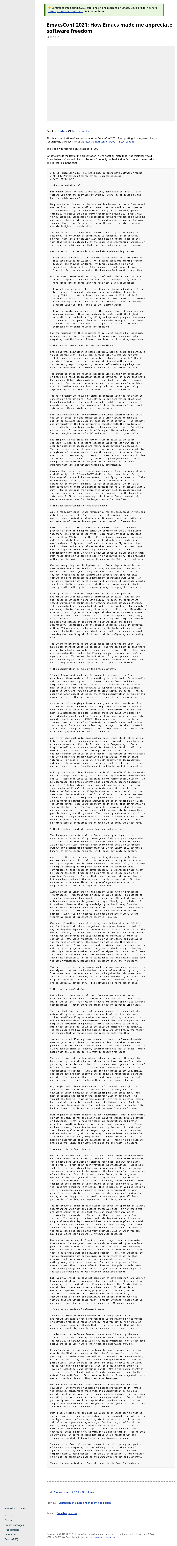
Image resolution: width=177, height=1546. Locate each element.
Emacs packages (14, 1525)
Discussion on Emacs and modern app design (85, 1502)
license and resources (104, 1537)
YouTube (63, 131)
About (8, 1515)
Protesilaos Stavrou (16, 1508)
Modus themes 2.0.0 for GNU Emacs (75, 1492)
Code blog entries (67, 1513)
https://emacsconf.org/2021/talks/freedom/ (110, 141)
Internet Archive (81, 131)
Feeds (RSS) (11, 1539)
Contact (9, 1520)
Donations (11, 1534)
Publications (12, 1529)
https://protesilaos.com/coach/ (65, 11)
